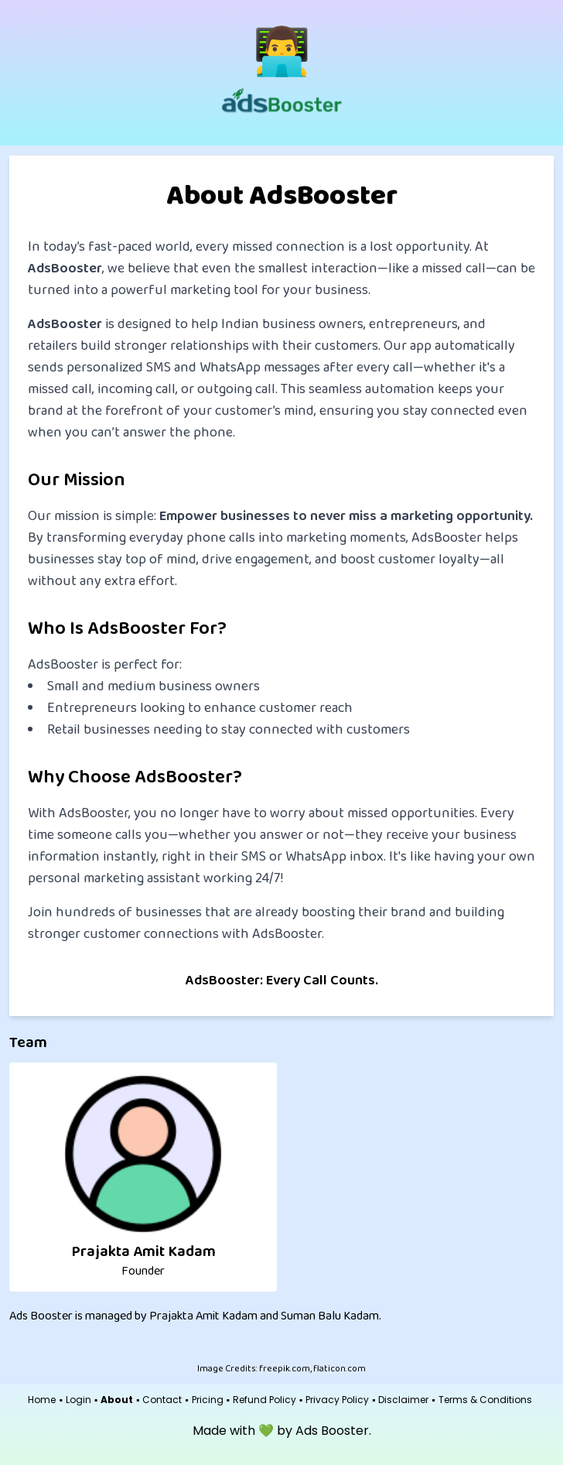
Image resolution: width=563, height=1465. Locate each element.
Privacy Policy (337, 1400)
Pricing (207, 1400)
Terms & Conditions (485, 1400)
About (117, 1400)
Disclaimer (403, 1400)
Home (42, 1400)
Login (78, 1400)
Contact (162, 1400)
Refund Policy (264, 1400)
